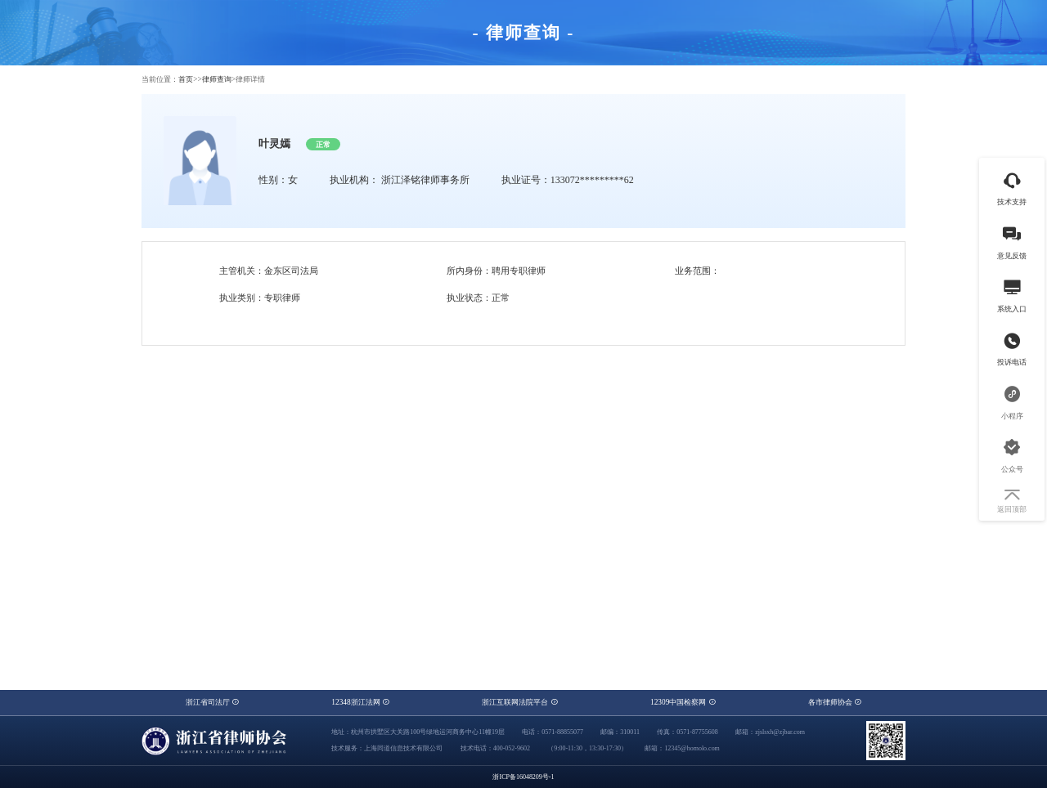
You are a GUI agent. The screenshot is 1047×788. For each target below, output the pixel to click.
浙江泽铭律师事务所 (425, 180)
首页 (185, 79)
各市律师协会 (834, 702)
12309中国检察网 (683, 702)
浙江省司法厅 (212, 702)
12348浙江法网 (360, 702)
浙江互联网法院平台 (519, 702)
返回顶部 (1012, 501)
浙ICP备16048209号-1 (523, 777)
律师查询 (216, 79)
